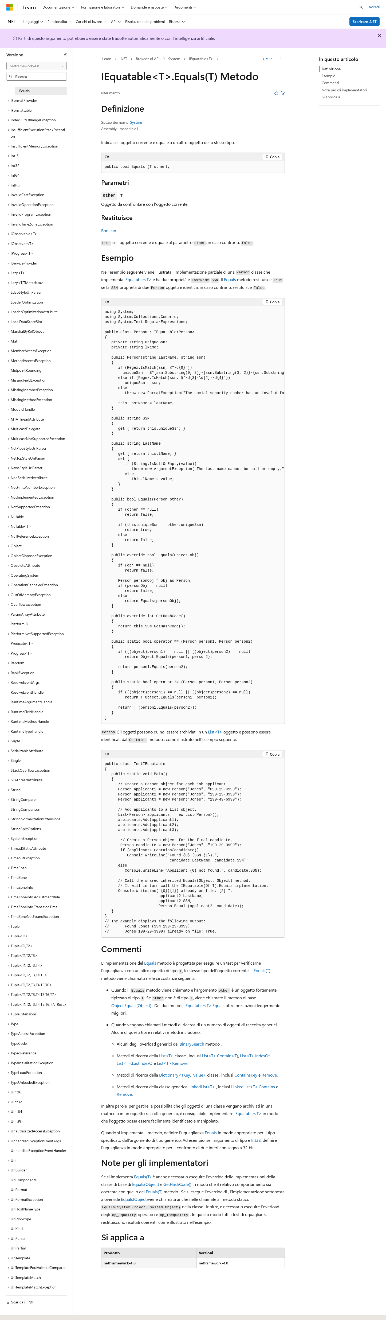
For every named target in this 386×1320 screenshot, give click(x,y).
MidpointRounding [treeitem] (26, 370)
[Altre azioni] (280, 59)
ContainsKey (245, 1075)
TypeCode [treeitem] (19, 1043)
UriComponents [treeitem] (24, 1179)
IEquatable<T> (201, 58)
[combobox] (36, 66)
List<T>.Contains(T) (220, 1055)
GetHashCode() (177, 1184)
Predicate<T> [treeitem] (22, 643)
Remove (269, 1075)
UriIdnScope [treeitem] (21, 1218)
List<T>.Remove (172, 1063)
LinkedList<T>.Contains (253, 1086)
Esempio (328, 75)
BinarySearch (192, 1044)
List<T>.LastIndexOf (135, 1063)
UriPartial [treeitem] (18, 1248)
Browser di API (148, 58)
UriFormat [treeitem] (19, 1189)
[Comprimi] (65, 55)
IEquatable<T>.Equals (204, 1005)
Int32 (256, 1140)
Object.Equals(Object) (131, 1005)
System (174, 58)
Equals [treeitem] (24, 90)
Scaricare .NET (365, 21)
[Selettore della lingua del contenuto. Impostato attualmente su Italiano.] (18, 1311)
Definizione (331, 68)
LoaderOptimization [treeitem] (27, 302)
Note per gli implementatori (344, 89)
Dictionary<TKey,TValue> (182, 1075)
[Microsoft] (9, 7)
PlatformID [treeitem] (19, 623)
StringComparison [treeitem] (25, 809)
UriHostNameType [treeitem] (25, 1209)
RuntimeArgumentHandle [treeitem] (31, 701)
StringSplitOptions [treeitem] (26, 828)
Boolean (108, 230)
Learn (106, 58)
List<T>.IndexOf (255, 1055)
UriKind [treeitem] (17, 1228)
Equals (230, 279)
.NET (123, 58)
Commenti (330, 82)
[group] (193, 515)
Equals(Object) (145, 1184)
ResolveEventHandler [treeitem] (28, 692)
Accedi (374, 6)
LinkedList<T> (201, 1086)
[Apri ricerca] (361, 7)
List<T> (215, 732)
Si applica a (331, 96)
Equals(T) (262, 970)
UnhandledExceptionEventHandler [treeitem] (38, 1150)
